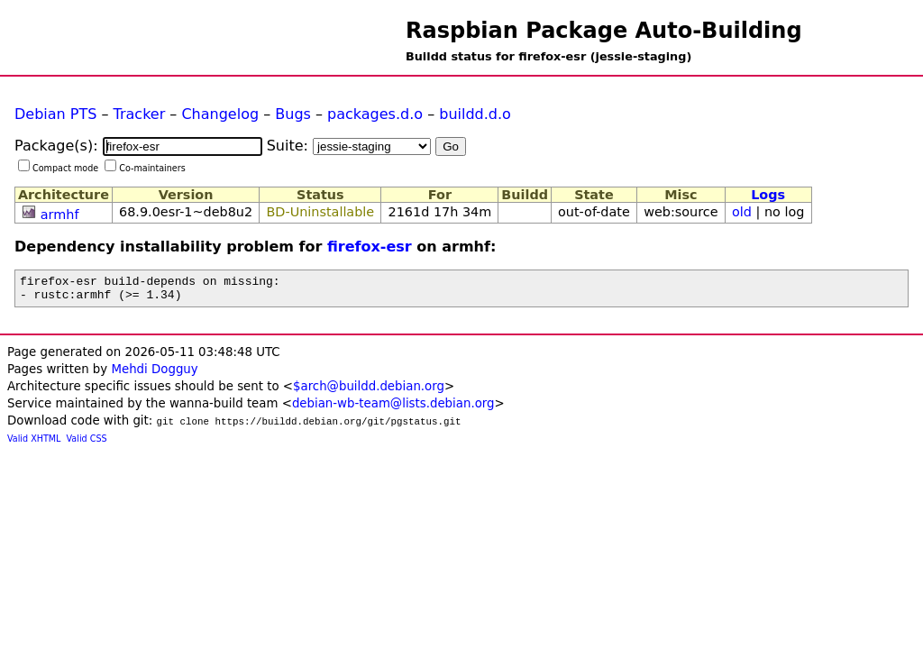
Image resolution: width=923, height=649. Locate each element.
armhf (60, 214)
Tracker (140, 114)
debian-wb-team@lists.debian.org (393, 409)
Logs (768, 194)
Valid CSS (87, 444)
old (742, 212)
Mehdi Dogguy (154, 374)
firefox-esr (369, 246)
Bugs (293, 114)
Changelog (220, 114)
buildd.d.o (475, 114)
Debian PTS (55, 114)
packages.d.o (375, 114)
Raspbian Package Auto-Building (604, 30)
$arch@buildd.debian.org (368, 391)
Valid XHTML (33, 444)
